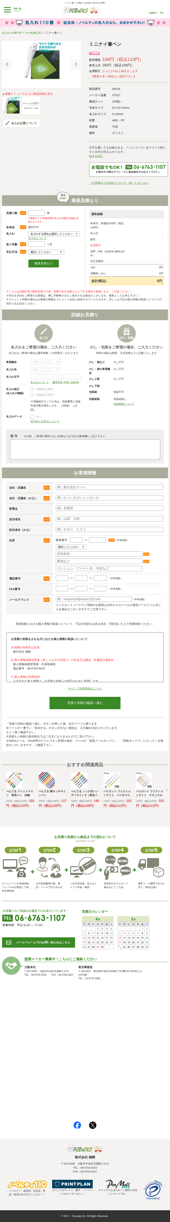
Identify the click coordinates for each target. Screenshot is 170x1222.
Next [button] (76, 64)
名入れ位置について (24, 123)
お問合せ (153, 13)
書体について (45, 362)
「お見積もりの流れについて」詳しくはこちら (119, 182)
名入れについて (37, 238)
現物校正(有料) (42, 395)
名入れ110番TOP (12, 32)
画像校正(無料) (42, 389)
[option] (41, 61)
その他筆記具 (33, 32)
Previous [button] (7, 64)
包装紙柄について (123, 403)
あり (39, 416)
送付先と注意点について (44, 421)
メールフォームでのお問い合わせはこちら (43, 942)
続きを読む (96, 156)
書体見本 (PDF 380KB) (65, 382)
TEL (162, 13)
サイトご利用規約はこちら (85, 688)
